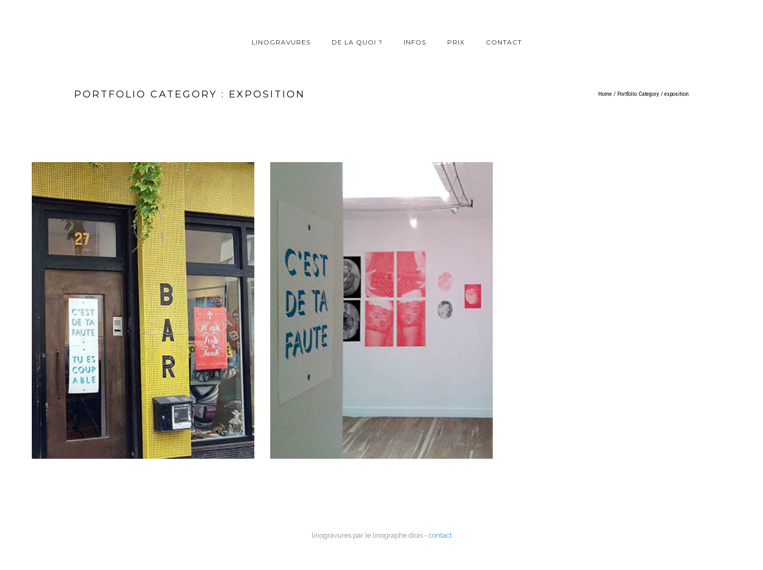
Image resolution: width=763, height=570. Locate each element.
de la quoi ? (357, 42)
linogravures (281, 42)
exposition (676, 94)
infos (415, 42)
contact (504, 42)
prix (456, 42)
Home (605, 94)
